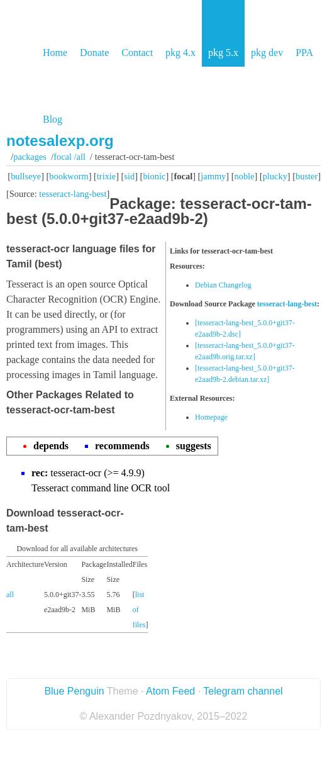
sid (129, 176)
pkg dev (267, 52)
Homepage (211, 417)
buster (307, 176)
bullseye (26, 176)
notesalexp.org (60, 140)
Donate (94, 52)
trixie (106, 176)
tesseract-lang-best (72, 194)
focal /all (69, 157)
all (10, 594)
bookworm (68, 176)
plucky (275, 176)
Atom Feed (170, 691)
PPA (304, 52)
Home (55, 52)
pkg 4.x (180, 52)
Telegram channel (242, 691)
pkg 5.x (223, 52)
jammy (213, 176)
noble (245, 176)
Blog (52, 119)
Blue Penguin (74, 691)
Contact (137, 52)
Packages (30, 157)
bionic (154, 176)
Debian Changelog (223, 285)
